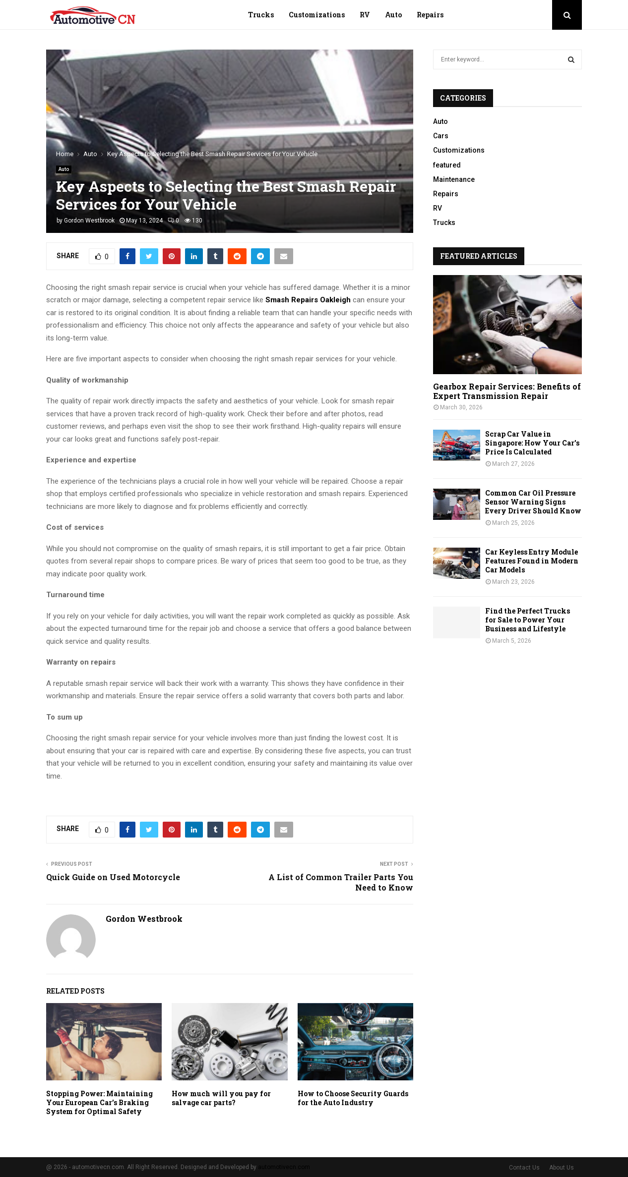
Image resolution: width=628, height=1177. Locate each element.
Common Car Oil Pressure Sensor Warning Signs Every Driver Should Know (533, 501)
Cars (440, 136)
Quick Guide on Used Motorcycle (113, 877)
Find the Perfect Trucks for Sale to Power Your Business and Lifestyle (527, 619)
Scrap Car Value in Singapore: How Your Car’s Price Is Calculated (532, 442)
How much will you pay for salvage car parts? (221, 1098)
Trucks (261, 14)
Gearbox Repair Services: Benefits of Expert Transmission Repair (507, 391)
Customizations (317, 14)
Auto (393, 14)
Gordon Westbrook (89, 220)
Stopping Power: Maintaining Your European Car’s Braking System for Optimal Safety (99, 1102)
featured (447, 165)
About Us (561, 1167)
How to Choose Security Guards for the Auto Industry (353, 1098)
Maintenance (454, 179)
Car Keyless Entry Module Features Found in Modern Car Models (531, 560)
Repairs (430, 14)
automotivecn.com (284, 1167)
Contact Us (524, 1167)
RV (365, 14)
